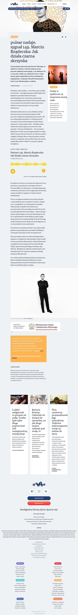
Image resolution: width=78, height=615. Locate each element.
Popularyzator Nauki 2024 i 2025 (24, 9)
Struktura (20, 563)
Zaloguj (64, 4)
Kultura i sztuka (20, 576)
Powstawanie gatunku (58, 583)
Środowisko (20, 580)
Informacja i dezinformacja (58, 595)
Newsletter (39, 498)
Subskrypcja (39, 503)
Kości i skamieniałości (20, 587)
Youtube (44, 176)
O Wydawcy (39, 546)
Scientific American (41, 4)
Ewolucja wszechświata (57, 572)
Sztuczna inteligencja (20, 572)
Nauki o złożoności (20, 570)
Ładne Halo (41, 613)
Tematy (29, 4)
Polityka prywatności (39, 555)
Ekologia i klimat (20, 583)
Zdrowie (20, 599)
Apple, (36, 176)
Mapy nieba (58, 576)
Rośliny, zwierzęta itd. (20, 591)
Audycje (24, 4)
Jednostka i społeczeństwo (57, 593)
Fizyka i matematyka (20, 566)
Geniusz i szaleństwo (58, 587)
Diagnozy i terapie (20, 604)
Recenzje (34, 4)
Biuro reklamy (39, 548)
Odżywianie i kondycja (20, 608)
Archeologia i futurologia (58, 591)
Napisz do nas (39, 550)
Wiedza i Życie (50, 4)
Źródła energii (58, 606)
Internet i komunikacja (58, 604)
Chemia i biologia (20, 568)
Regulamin (39, 552)
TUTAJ (14, 358)
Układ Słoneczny (58, 566)
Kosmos (58, 563)
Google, (40, 176)
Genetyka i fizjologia (58, 589)
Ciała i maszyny (58, 608)
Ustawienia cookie (39, 557)
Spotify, (33, 176)
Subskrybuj (39, 542)
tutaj (41, 351)
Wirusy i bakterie (20, 602)
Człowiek (14, 37)
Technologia (58, 599)
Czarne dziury (58, 568)
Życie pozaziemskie (58, 570)
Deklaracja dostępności (39, 554)
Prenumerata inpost (39, 544)
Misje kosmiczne (58, 574)
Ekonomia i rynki (20, 574)
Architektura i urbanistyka (58, 602)
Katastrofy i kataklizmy (20, 589)
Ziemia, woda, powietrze (20, 585)
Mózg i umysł (58, 585)
